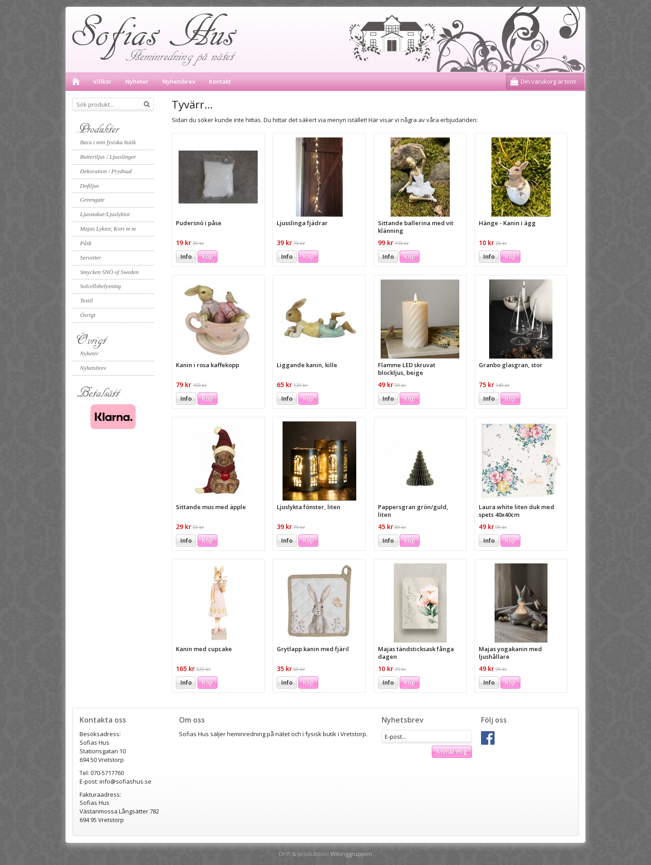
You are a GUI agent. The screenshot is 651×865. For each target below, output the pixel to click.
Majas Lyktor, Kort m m (108, 228)
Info (186, 256)
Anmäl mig (451, 751)
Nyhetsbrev (178, 81)
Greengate (92, 199)
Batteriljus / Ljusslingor (108, 156)
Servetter (90, 257)
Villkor (102, 81)
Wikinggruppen (351, 854)
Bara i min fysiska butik (108, 142)
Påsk (85, 243)
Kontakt (220, 81)
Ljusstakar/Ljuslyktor (105, 214)
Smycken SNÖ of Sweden (109, 272)
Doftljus (89, 185)
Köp (207, 256)
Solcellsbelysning (100, 286)
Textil (86, 300)
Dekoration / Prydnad (106, 171)
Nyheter (137, 81)
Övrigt (87, 315)
